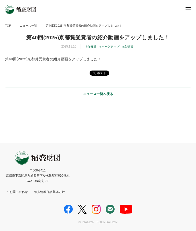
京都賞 (91, 47)
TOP (8, 25)
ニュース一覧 (28, 25)
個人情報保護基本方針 (49, 192)
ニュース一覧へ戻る (98, 94)
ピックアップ (110, 47)
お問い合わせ (18, 192)
